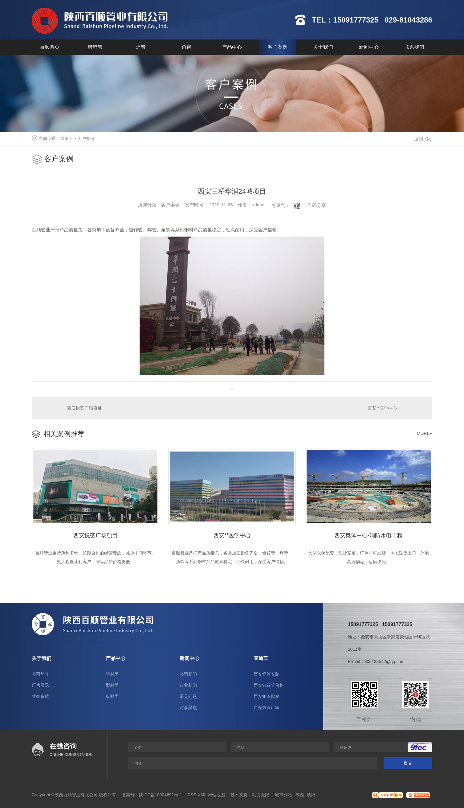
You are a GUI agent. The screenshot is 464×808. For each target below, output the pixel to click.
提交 (408, 763)
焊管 (141, 47)
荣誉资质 (40, 696)
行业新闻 (188, 685)
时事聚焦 (188, 707)
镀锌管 (95, 47)
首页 (64, 138)
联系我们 (414, 47)
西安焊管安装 (266, 674)
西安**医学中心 (382, 408)
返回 (422, 138)
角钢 (186, 47)
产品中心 (232, 47)
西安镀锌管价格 (269, 685)
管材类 (112, 674)
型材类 (112, 685)
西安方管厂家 (266, 707)
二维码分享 (314, 205)
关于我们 (323, 47)
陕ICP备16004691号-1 (160, 794)
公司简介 (40, 674)
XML (202, 794)
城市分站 (283, 794)
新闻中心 (369, 47)
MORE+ (424, 433)
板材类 (112, 696)
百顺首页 (49, 47)
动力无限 (260, 794)
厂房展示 (40, 685)
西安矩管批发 (266, 696)
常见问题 (188, 696)
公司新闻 (188, 674)
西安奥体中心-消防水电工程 (368, 535)
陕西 (299, 794)
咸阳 (311, 794)
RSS (192, 794)
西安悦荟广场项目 (84, 408)
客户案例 (277, 47)
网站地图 (216, 794)
